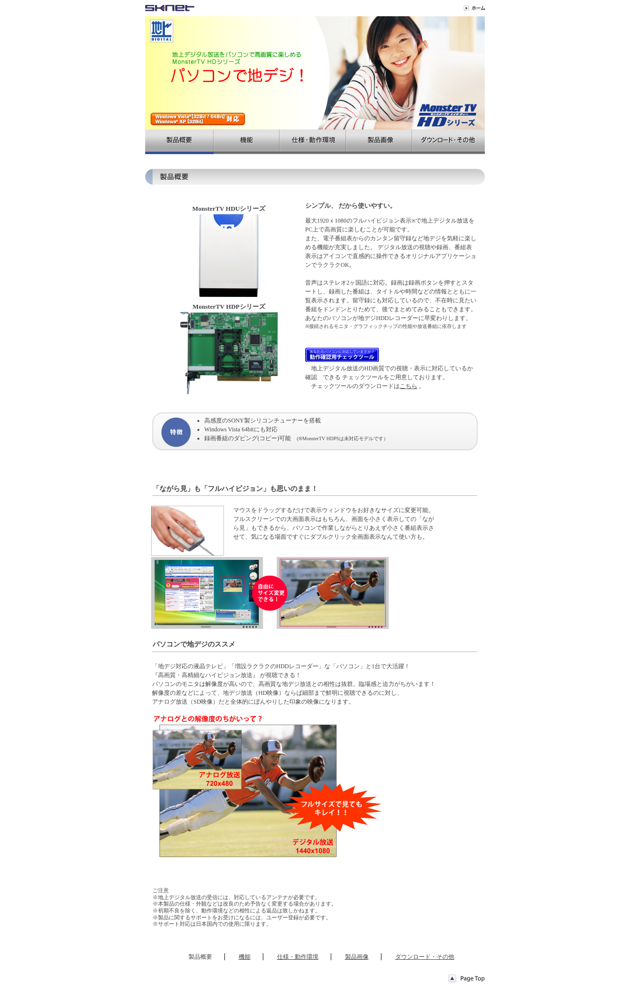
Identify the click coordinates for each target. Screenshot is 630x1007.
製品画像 (357, 956)
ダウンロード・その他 (424, 956)
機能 (245, 956)
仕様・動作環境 (297, 956)
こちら (408, 386)
